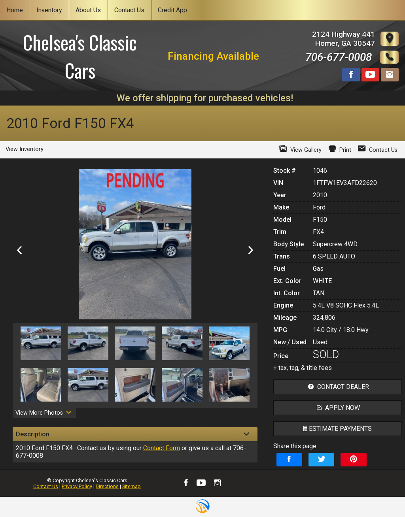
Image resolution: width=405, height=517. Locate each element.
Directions (107, 486)
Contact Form (161, 448)
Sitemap (131, 486)
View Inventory (25, 149)
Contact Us (45, 486)
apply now (337, 407)
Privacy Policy (77, 486)
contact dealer (337, 387)
